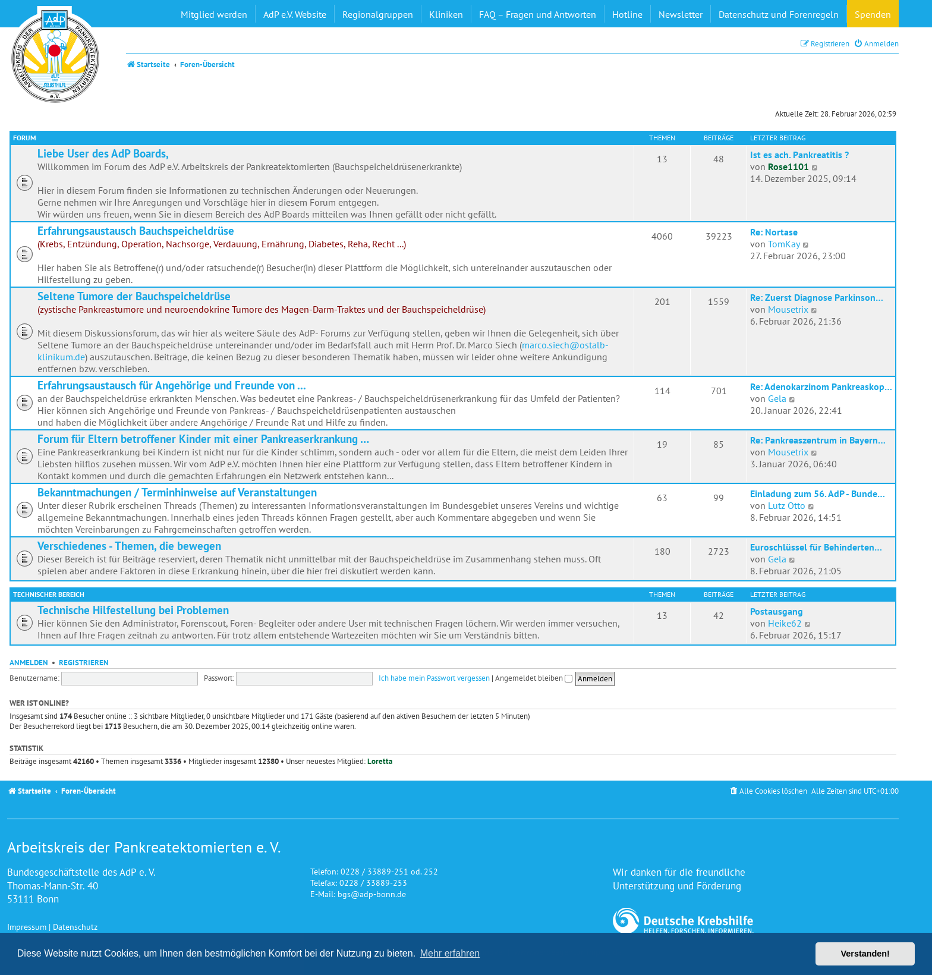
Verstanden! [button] (865, 953)
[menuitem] (876, 43)
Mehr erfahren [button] (450, 953)
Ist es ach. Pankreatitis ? (799, 155)
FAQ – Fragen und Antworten (537, 14)
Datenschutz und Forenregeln (779, 14)
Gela (777, 398)
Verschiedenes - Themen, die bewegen (129, 546)
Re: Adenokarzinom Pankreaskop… (821, 386)
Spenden (873, 14)
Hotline (627, 14)
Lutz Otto (786, 505)
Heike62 (785, 623)
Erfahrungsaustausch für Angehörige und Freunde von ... (171, 385)
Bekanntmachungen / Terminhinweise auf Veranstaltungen (177, 492)
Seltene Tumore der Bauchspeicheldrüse (134, 296)
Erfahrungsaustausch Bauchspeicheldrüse (135, 231)
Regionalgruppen (377, 14)
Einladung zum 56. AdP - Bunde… (817, 493)
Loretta (379, 761)
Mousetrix (788, 309)
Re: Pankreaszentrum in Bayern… (818, 440)
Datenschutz (75, 926)
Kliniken (446, 14)
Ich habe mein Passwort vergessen (434, 678)
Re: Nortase (774, 232)
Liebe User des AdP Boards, (103, 153)
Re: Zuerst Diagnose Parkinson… (816, 297)
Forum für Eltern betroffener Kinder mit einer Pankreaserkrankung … (203, 439)
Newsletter (681, 14)
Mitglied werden (214, 14)
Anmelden (29, 662)
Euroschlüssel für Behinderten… (816, 547)
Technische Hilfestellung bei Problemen (133, 610)
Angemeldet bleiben (533, 678)
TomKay (784, 244)
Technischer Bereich (48, 594)
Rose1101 (788, 166)
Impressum (26, 926)
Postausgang (776, 611)
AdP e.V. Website (294, 14)
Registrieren (84, 662)
